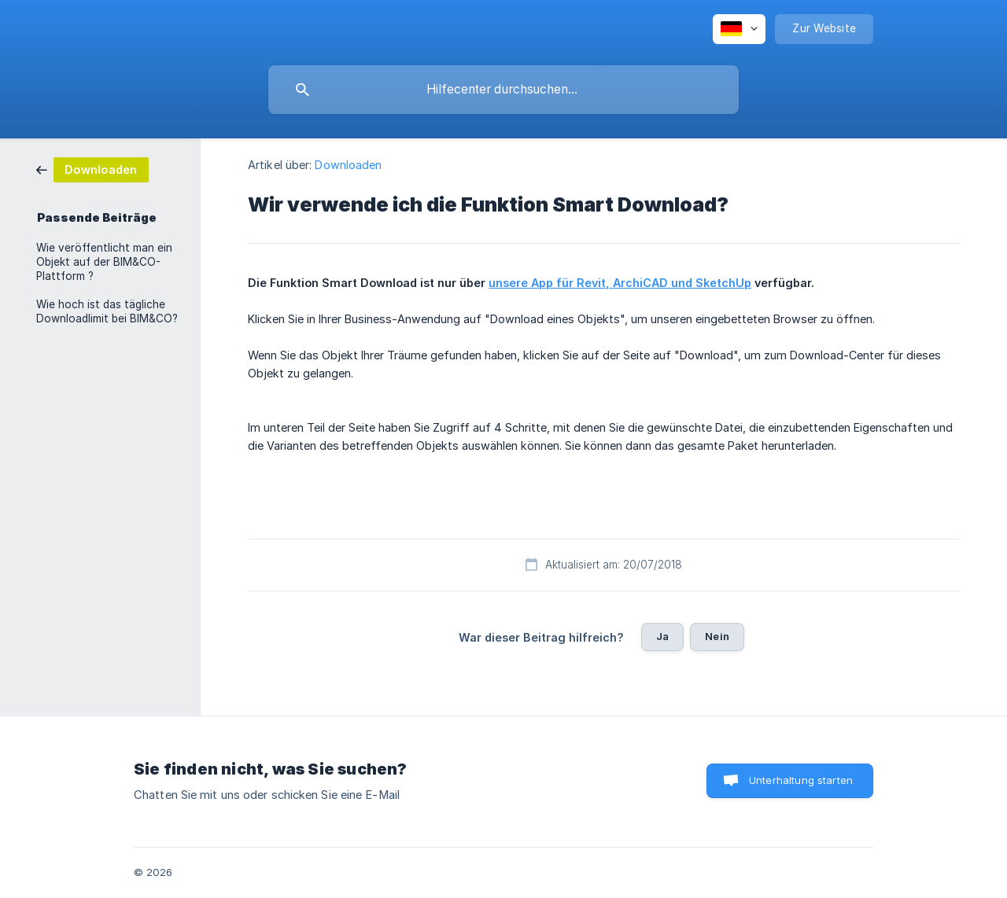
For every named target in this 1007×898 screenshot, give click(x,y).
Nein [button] (717, 636)
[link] (92, 168)
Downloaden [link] (348, 164)
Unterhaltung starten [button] (801, 780)
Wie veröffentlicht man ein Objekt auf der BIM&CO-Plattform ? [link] (104, 261)
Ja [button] (662, 636)
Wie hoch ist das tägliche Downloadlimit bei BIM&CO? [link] (107, 311)
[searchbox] (503, 89)
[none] (739, 29)
